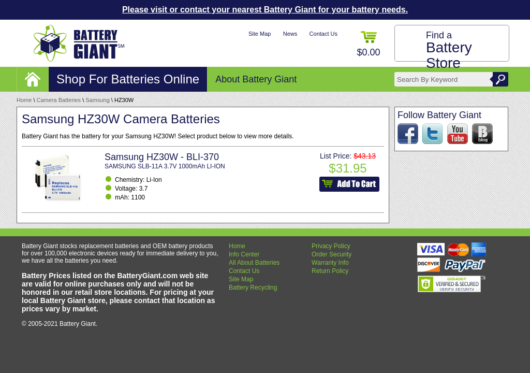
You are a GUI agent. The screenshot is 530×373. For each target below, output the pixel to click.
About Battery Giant (256, 79)
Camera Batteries (59, 100)
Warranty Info (330, 262)
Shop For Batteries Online (127, 79)
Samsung (97, 100)
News (290, 34)
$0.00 (368, 44)
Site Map (259, 34)
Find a (449, 50)
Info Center (244, 254)
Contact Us (323, 34)
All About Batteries (254, 262)
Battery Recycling (253, 287)
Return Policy (330, 271)
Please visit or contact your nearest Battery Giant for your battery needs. (265, 9)
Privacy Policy (331, 246)
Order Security (331, 254)
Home (24, 100)
